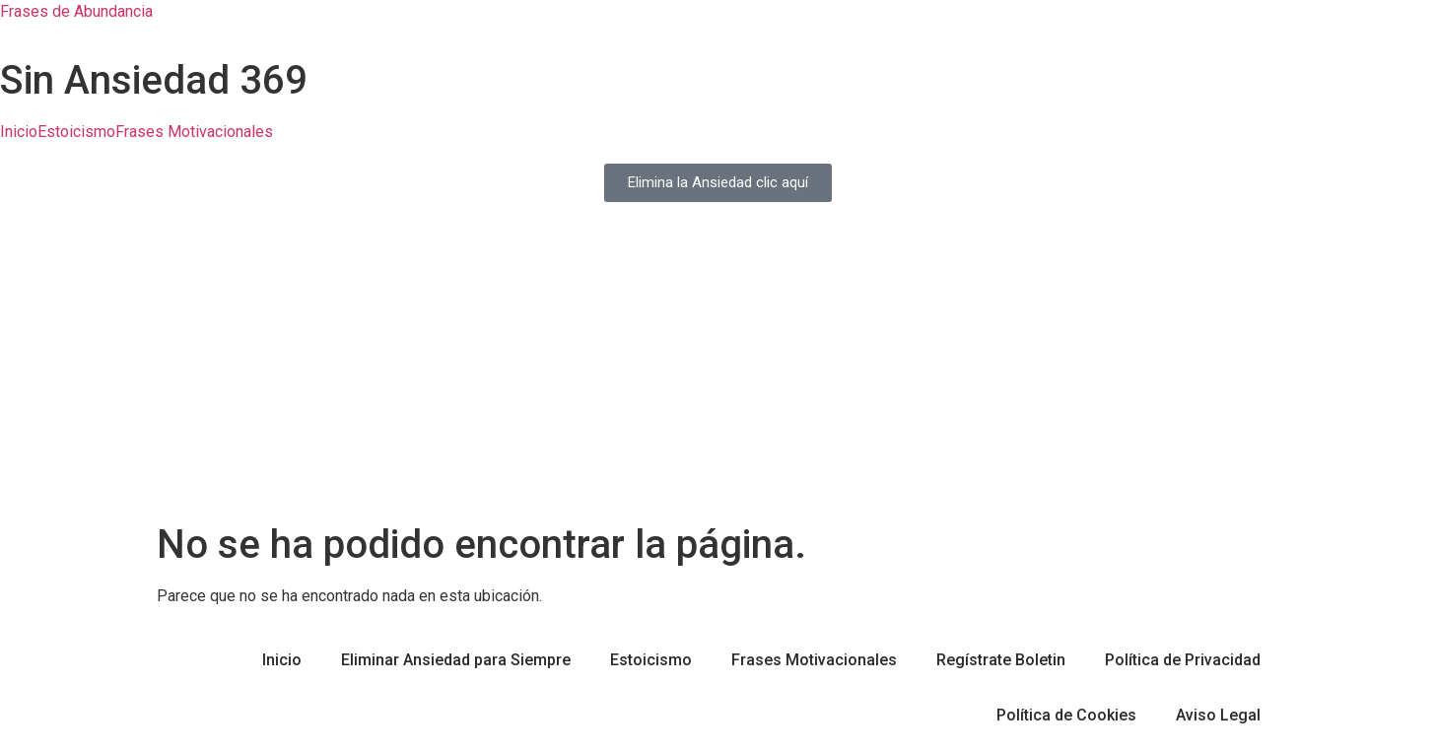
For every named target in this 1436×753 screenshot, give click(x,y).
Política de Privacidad (1183, 659)
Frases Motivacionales (194, 132)
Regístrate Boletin (1000, 659)
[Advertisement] (718, 374)
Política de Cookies (1066, 715)
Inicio (18, 132)
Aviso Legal (1218, 715)
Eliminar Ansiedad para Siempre (456, 659)
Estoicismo (76, 132)
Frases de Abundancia (76, 11)
